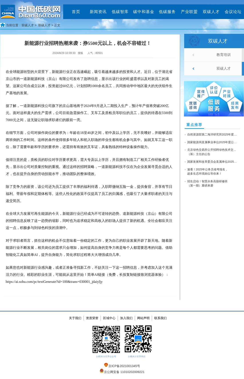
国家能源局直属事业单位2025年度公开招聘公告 (212, 142)
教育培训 (224, 55)
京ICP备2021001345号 (122, 366)
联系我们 (160, 318)
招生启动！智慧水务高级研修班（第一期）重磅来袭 (207, 183)
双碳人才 (211, 12)
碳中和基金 (143, 12)
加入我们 (126, 318)
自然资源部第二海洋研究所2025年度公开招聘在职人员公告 (212, 134)
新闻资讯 (98, 12)
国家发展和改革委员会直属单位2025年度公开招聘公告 (212, 161)
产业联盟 (189, 12)
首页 (76, 12)
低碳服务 (167, 12)
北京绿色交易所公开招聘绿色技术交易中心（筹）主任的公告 (212, 152)
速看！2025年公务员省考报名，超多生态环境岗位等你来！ (207, 171)
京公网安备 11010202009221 (122, 372)
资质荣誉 (92, 318)
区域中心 (109, 318)
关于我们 (75, 318)
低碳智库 (120, 12)
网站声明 (143, 318)
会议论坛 (233, 12)
